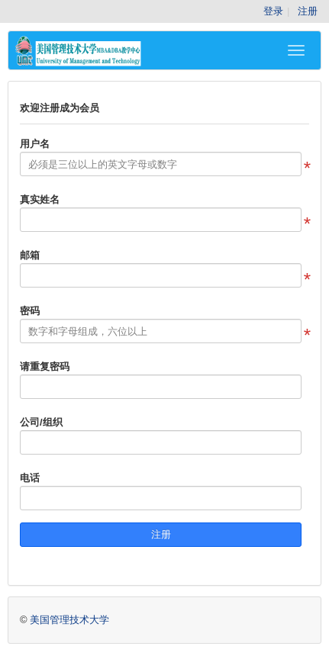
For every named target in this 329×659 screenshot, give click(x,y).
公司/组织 (41, 422)
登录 (273, 11)
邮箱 (30, 255)
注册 (308, 11)
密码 (30, 311)
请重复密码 (44, 366)
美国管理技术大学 (69, 619)
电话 (30, 478)
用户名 (35, 143)
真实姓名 (40, 199)
